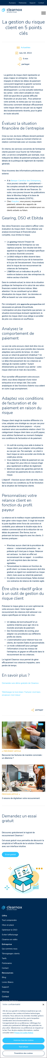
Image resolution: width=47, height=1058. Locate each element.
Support (32, 3)
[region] (23, 1029)
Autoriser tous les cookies (24, 1040)
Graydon (15, 201)
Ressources (7, 973)
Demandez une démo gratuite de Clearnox (20, 683)
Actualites (25, 47)
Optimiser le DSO (9, 929)
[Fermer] (43, 1004)
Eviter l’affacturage (10, 934)
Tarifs (4, 958)
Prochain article (11, 794)
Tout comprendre (9, 920)
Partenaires (23, 3)
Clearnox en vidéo (9, 939)
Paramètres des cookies (23, 1053)
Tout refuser (23, 1047)
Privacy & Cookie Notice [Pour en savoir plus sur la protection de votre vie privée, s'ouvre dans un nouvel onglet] (23, 1033)
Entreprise (7, 944)
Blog (4, 977)
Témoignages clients (11, 953)
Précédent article (11, 751)
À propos (12, 3)
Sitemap (5, 991)
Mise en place (8, 925)
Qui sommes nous (9, 948)
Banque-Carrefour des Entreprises (26, 180)
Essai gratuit (10, 854)
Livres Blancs (7, 982)
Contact (41, 3)
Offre (4, 915)
